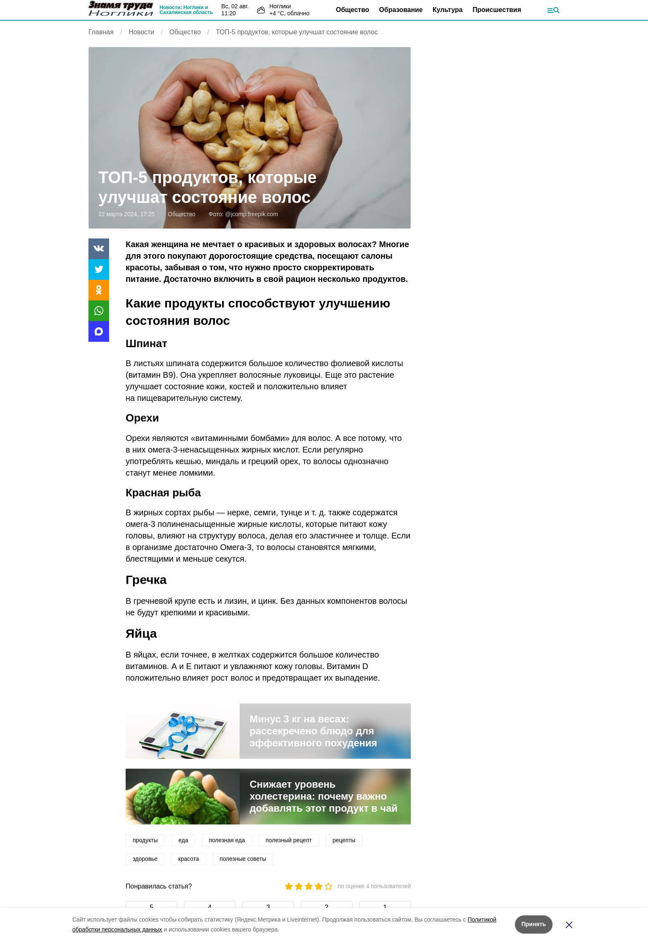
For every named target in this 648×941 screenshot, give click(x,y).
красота (188, 858)
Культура (448, 9)
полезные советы (243, 858)
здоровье (145, 858)
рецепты (344, 840)
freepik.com (263, 214)
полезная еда (227, 840)
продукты (145, 840)
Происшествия (496, 9)
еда (183, 840)
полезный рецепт (289, 840)
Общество (352, 9)
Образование (400, 9)
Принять (534, 924)
